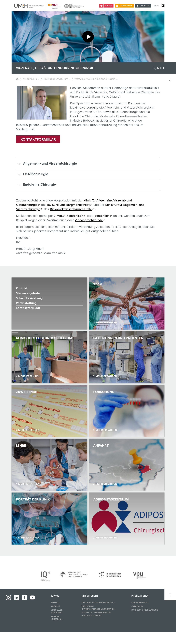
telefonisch (75, 216)
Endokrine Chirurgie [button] (39, 184)
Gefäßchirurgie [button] (35, 174)
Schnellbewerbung (29, 298)
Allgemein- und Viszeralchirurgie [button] (50, 163)
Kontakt (21, 288)
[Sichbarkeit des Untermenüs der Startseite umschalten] (17, 79)
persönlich (101, 216)
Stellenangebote (28, 293)
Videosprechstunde (89, 220)
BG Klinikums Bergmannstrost (68, 205)
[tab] (88, 163)
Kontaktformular (38, 139)
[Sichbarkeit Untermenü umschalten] (38, 79)
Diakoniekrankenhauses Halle (71, 209)
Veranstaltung (26, 303)
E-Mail (58, 216)
